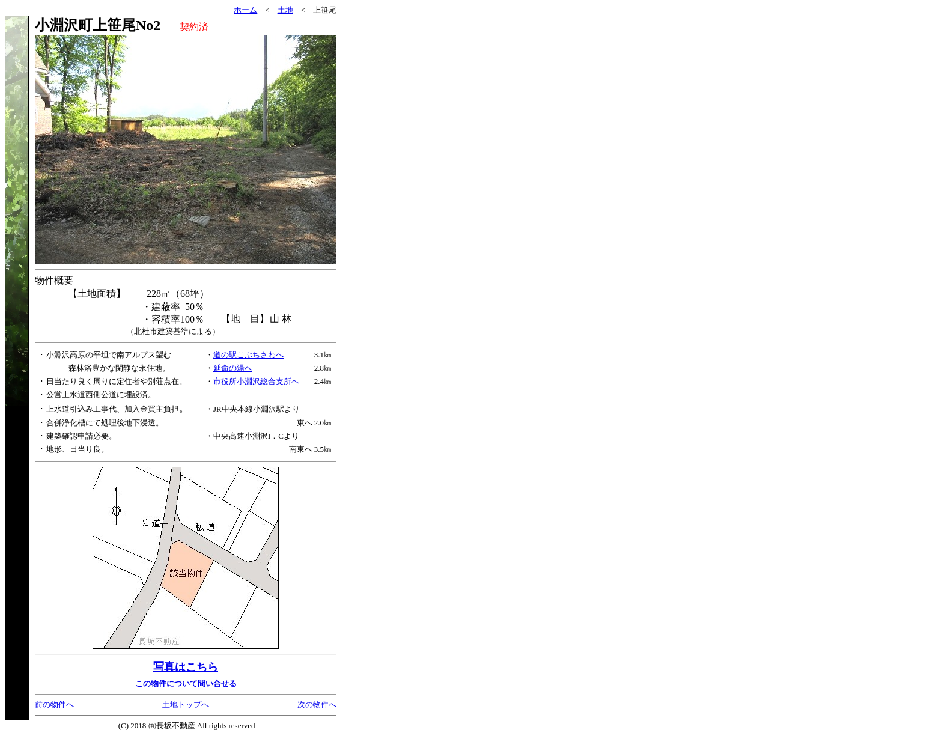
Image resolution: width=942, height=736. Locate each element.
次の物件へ (316, 704)
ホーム (245, 9)
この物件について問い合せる (186, 683)
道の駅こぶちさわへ (248, 354)
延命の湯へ (232, 368)
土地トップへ (185, 704)
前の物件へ (54, 704)
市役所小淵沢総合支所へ (256, 381)
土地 (285, 9)
